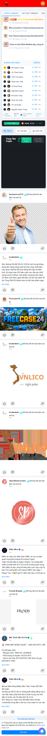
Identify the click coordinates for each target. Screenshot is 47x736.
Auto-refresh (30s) (26, 115)
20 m (11, 304)
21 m (11, 349)
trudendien (14, 257)
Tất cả (8, 131)
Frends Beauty (15, 591)
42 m (11, 640)
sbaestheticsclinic (17, 481)
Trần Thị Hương (17, 77)
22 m (11, 418)
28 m (11, 552)
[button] (43, 3)
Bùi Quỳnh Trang (18, 68)
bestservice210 (16, 194)
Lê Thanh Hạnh (17, 72)
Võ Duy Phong (17, 86)
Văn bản (22, 131)
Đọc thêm (6, 284)
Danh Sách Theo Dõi (38, 140)
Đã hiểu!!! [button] (23, 732)
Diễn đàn (16, 115)
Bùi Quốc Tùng (17, 95)
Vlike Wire (13, 549)
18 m (11, 260)
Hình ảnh (38, 131)
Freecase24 (14, 298)
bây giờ (11, 200)
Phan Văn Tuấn (17, 100)
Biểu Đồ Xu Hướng (26, 140)
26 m (11, 486)
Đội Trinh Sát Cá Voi (18, 637)
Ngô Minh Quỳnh (18, 91)
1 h (10, 682)
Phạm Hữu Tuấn (17, 82)
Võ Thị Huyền (16, 105)
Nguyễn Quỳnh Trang (19, 109)
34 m (11, 596)
